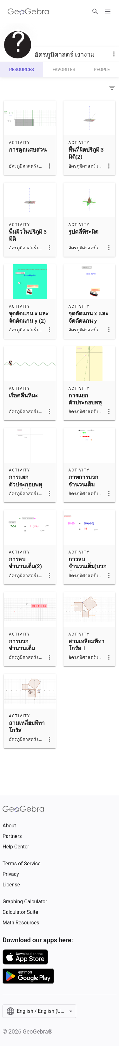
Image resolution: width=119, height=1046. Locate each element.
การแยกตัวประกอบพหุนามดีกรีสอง (25, 484)
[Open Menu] (107, 11)
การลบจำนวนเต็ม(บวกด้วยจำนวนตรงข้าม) (88, 570)
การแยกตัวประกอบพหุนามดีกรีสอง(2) (87, 402)
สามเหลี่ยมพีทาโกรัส (27, 726)
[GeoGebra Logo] (28, 11)
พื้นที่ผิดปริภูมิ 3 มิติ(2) (86, 153)
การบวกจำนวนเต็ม (22, 644)
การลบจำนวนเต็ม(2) (25, 562)
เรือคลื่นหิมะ (23, 395)
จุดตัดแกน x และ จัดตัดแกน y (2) (29, 317)
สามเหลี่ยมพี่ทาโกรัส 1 (86, 644)
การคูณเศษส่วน (28, 150)
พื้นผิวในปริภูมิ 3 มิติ (28, 235)
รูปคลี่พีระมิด (83, 232)
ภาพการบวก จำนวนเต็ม (83, 480)
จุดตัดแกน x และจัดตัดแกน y (88, 317)
